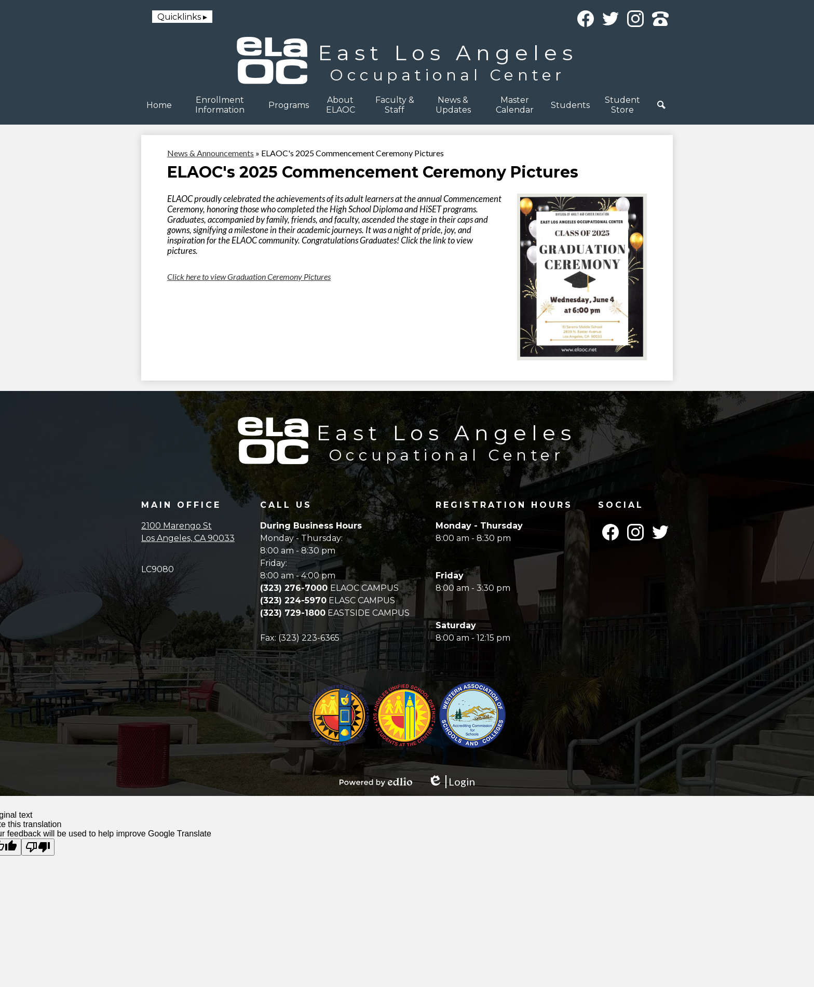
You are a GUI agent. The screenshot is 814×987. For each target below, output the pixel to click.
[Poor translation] (38, 847)
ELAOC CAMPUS (364, 588)
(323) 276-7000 (295, 588)
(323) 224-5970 (293, 600)
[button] (220, 105)
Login (451, 781)
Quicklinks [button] (179, 17)
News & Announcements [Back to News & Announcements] (210, 153)
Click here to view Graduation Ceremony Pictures (249, 276)
